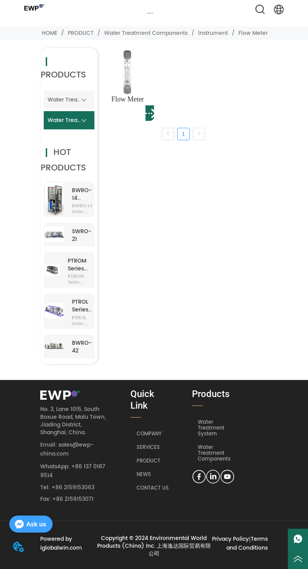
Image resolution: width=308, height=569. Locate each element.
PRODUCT (80, 33)
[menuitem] (150, 13)
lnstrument (213, 33)
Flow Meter (252, 33)
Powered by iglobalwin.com (61, 543)
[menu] (150, 13)
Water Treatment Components (146, 33)
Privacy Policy (230, 539)
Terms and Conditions (247, 543)
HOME (49, 33)
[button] (150, 13)
